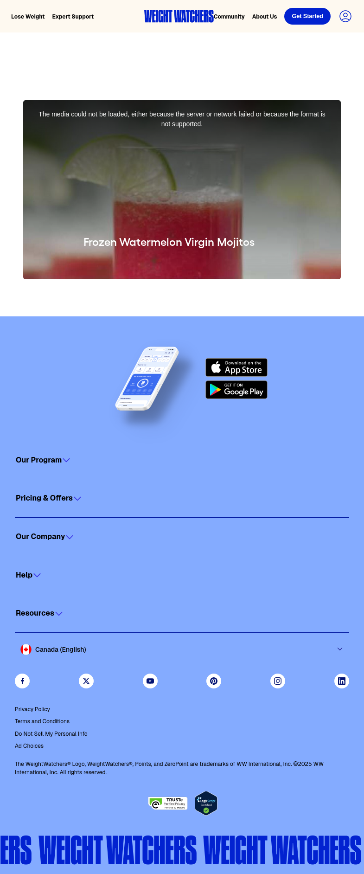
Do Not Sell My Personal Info (51, 734)
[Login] (307, 16)
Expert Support (73, 16)
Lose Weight (28, 16)
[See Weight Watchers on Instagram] (277, 681)
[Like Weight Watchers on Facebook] (22, 681)
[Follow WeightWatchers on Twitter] (86, 681)
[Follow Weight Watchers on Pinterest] (213, 681)
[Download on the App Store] (236, 367)
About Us (264, 16)
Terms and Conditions (42, 721)
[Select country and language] (182, 649)
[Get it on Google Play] (236, 389)
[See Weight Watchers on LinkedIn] (341, 681)
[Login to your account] (345, 16)
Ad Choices (29, 746)
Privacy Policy (32, 709)
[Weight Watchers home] (179, 16)
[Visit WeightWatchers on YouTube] (150, 681)
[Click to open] (182, 460)
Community (229, 16)
